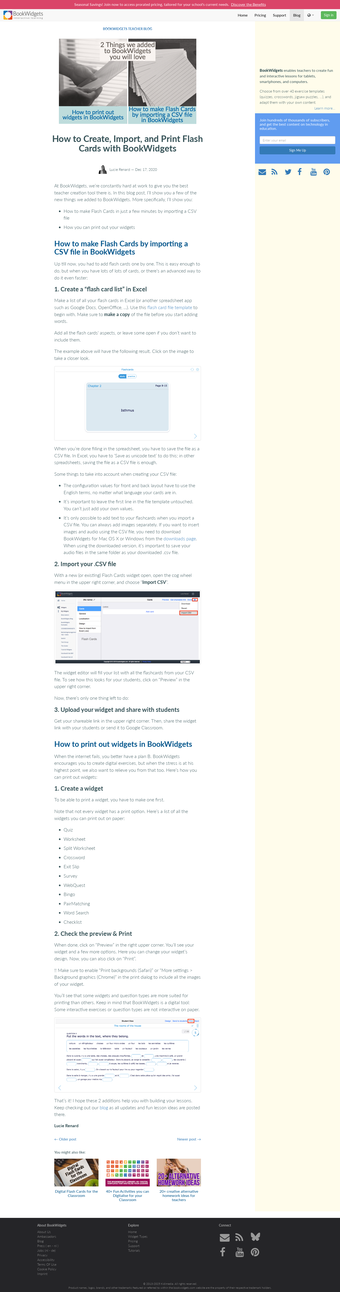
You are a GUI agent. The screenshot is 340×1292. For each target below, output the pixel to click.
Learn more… (324, 108)
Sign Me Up (297, 150)
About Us (44, 1232)
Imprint (42, 1274)
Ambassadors (46, 1236)
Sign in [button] (328, 15)
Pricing (260, 15)
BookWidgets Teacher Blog (127, 29)
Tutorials (134, 1250)
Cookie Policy (46, 1269)
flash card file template (169, 307)
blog (104, 1107)
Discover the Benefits (248, 4)
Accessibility (45, 1260)
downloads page (179, 538)
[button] (310, 15)
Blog (296, 15)
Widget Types (137, 1236)
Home (243, 15)
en (49, 1246)
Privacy (42, 1255)
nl (55, 1246)
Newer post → (189, 1139)
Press (41, 1246)
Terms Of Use (46, 1264)
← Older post (65, 1139)
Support (279, 15)
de (53, 1250)
